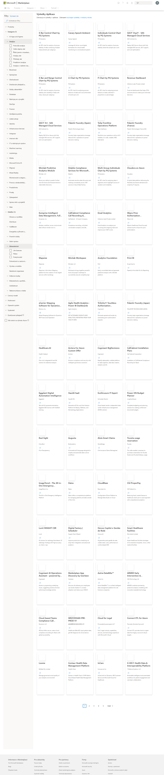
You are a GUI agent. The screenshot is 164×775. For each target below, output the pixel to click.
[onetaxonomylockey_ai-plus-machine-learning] (7, 148)
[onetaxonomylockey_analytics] (7, 41)
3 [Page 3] (93, 706)
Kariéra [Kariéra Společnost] (110, 763)
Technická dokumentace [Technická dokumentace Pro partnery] (65, 773)
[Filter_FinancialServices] (7, 236)
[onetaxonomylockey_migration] (7, 167)
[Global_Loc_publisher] (5, 310)
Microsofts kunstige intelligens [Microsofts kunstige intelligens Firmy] (90, 763)
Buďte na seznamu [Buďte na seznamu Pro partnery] (64, 766)
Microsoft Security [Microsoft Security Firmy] (87, 766)
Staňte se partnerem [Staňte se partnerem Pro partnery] (64, 763)
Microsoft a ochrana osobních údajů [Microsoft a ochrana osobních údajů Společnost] (117, 770)
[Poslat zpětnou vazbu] (118, 3)
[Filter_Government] (7, 241)
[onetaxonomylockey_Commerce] (7, 79)
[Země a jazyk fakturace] (143, 3)
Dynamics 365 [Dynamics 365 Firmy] (86, 773)
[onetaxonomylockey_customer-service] (7, 89)
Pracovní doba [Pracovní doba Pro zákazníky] (38, 763)
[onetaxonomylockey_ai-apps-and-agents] (7, 36)
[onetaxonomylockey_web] (7, 207)
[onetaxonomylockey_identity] (7, 123)
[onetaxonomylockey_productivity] (7, 187)
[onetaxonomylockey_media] (7, 158)
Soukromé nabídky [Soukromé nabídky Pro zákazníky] (39, 773)
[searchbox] (20, 20)
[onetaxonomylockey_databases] (7, 94)
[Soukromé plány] (132, 3)
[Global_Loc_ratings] (5, 300)
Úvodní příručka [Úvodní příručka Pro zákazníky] (38, 766)
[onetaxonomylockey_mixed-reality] (7, 172)
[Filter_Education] (7, 226)
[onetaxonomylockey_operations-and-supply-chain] (7, 182)
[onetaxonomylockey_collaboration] (7, 74)
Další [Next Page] (109, 706)
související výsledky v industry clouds (79, 17)
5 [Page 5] (103, 706)
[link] (50, 43)
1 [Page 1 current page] (84, 706)
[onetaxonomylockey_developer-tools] (7, 99)
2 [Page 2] (89, 706)
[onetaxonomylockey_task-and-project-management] (7, 202)
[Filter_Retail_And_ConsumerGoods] (7, 280)
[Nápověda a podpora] (123, 3)
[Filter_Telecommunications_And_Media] (7, 290)
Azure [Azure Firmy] (83, 770)
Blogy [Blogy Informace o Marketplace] (9, 766)
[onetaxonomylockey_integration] (7, 133)
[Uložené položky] (127, 3)
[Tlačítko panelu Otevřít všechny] (7, 8)
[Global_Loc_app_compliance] (5, 315)
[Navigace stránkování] (99, 707)
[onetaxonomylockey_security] (7, 197)
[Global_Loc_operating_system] (5, 305)
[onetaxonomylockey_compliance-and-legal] (7, 84)
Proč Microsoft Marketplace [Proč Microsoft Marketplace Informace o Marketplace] (15, 763)
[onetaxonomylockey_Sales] (7, 192)
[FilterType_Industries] (5, 212)
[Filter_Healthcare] (7, 246)
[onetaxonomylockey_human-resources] (7, 118)
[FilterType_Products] (5, 26)
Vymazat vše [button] (14, 16)
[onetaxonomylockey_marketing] (7, 153)
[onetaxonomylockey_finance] (7, 109)
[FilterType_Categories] (5, 31)
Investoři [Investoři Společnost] (110, 773)
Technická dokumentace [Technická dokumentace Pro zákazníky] (40, 770)
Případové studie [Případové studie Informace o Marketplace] (12, 770)
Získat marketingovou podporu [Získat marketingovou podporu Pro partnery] (67, 770)
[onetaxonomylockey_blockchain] (7, 69)
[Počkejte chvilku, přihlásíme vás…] (157, 3)
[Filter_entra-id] (7, 163)
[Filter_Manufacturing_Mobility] (7, 266)
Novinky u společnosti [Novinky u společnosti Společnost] (114, 766)
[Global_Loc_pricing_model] (5, 295)
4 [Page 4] (98, 706)
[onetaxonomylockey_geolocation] (7, 114)
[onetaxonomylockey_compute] (7, 128)
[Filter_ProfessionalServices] (7, 276)
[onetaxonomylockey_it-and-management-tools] (7, 143)
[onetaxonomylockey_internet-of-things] (7, 138)
